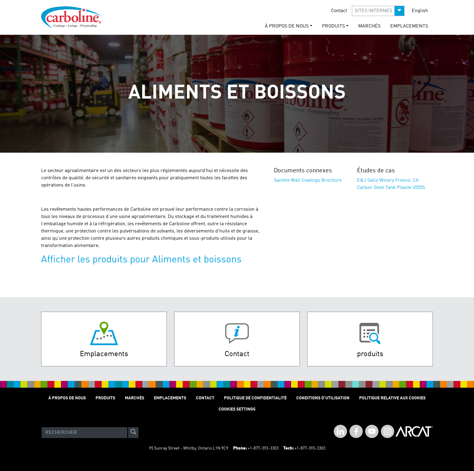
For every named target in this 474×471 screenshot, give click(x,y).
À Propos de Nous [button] (287, 26)
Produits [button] (333, 26)
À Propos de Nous (67, 398)
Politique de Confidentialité (255, 398)
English (420, 10)
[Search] (84, 433)
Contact (339, 10)
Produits (105, 398)
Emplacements (409, 26)
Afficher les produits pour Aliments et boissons (141, 260)
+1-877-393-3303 (263, 448)
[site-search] (133, 433)
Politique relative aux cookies (392, 398)
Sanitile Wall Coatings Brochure (308, 180)
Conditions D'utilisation (322, 398)
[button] (378, 11)
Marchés (369, 26)
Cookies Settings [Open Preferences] (237, 409)
